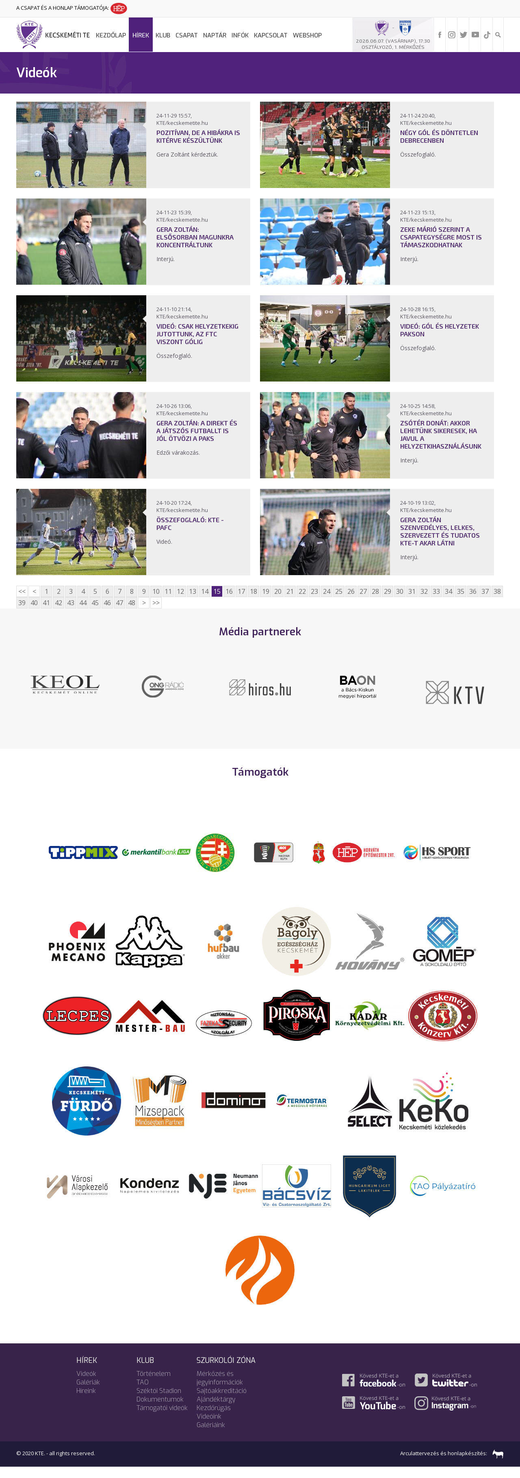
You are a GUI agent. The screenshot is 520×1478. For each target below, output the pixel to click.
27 (363, 591)
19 (265, 591)
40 (34, 602)
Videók (86, 1384)
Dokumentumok (160, 1410)
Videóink (209, 1427)
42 (58, 602)
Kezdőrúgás (214, 1419)
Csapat (187, 35)
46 (107, 602)
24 (326, 591)
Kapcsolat (271, 35)
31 (412, 591)
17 (241, 591)
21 (290, 591)
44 (83, 602)
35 (460, 591)
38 (497, 591)
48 (131, 602)
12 (180, 591)
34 (448, 591)
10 (156, 591)
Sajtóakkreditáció (222, 1401)
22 (302, 591)
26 (351, 591)
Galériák (88, 1393)
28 (375, 591)
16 (229, 591)
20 (278, 591)
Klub (163, 35)
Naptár (214, 35)
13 (192, 591)
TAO (142, 1393)
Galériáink (211, 1436)
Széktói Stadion (158, 1401)
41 (46, 602)
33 (436, 591)
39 (22, 602)
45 (95, 602)
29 (387, 591)
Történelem (153, 1384)
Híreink (86, 1401)
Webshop (307, 35)
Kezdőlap (111, 35)
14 (204, 591)
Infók (240, 35)
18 (253, 591)
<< (22, 591)
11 (168, 591)
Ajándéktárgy (216, 1410)
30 (399, 591)
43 (70, 602)
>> (156, 602)
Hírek (140, 35)
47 (119, 602)
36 (473, 591)
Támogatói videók (162, 1419)
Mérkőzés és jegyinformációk (220, 1388)
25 (338, 591)
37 (485, 591)
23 (314, 591)
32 (424, 591)
